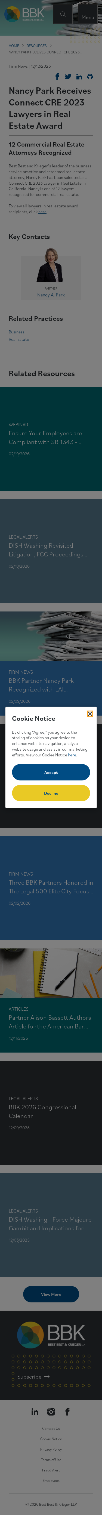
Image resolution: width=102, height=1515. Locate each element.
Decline (51, 793)
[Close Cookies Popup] (90, 713)
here (72, 754)
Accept (51, 772)
